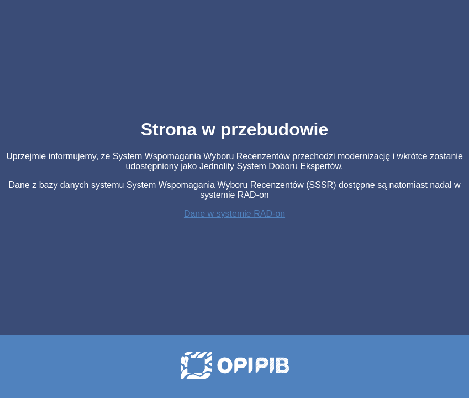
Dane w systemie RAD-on (234, 213)
